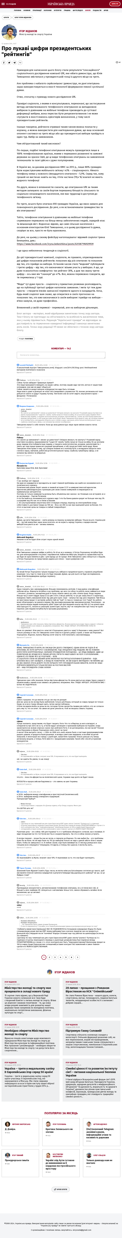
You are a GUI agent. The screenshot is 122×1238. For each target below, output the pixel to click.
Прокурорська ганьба (17, 1160)
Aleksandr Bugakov (27, 569)
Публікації (37, 10)
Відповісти (20, 372)
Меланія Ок (24, 645)
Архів (106, 10)
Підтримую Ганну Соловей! (84, 1030)
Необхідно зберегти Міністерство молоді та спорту (27, 1032)
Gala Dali (23, 769)
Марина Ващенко (27, 406)
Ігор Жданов (28, 31)
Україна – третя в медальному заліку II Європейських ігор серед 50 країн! (30, 1070)
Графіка (67, 10)
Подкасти (97, 10)
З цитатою (28, 372)
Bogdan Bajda (25, 535)
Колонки (47, 10)
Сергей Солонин (26, 695)
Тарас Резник (25, 868)
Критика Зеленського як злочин (59, 1130)
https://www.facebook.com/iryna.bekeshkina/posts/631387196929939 (55, 244)
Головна (17, 10)
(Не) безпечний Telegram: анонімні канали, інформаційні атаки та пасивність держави (100, 1133)
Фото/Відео (78, 10)
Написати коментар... (61, 355)
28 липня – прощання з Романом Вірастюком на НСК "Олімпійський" (89, 989)
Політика (26, 339)
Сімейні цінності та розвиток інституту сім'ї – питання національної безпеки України (91, 1072)
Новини (26, 10)
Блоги (87, 10)
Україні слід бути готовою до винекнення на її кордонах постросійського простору (61, 1164)
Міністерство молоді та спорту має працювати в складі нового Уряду (28, 989)
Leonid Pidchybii (26, 365)
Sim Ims (23, 819)
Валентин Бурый (27, 463)
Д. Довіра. (10, 1129)
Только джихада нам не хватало (99, 1162)
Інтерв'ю (57, 10)
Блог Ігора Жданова (23, 17)
